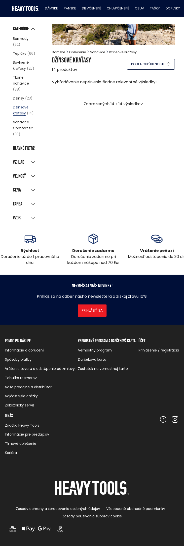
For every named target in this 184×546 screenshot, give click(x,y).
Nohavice (97, 52)
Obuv (139, 8)
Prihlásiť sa (92, 310)
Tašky (155, 8)
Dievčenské (91, 8)
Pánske (70, 8)
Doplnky (173, 8)
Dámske (51, 8)
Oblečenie (77, 52)
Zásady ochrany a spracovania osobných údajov (58, 508)
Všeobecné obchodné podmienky (135, 508)
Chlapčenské (118, 8)
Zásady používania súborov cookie (92, 516)
